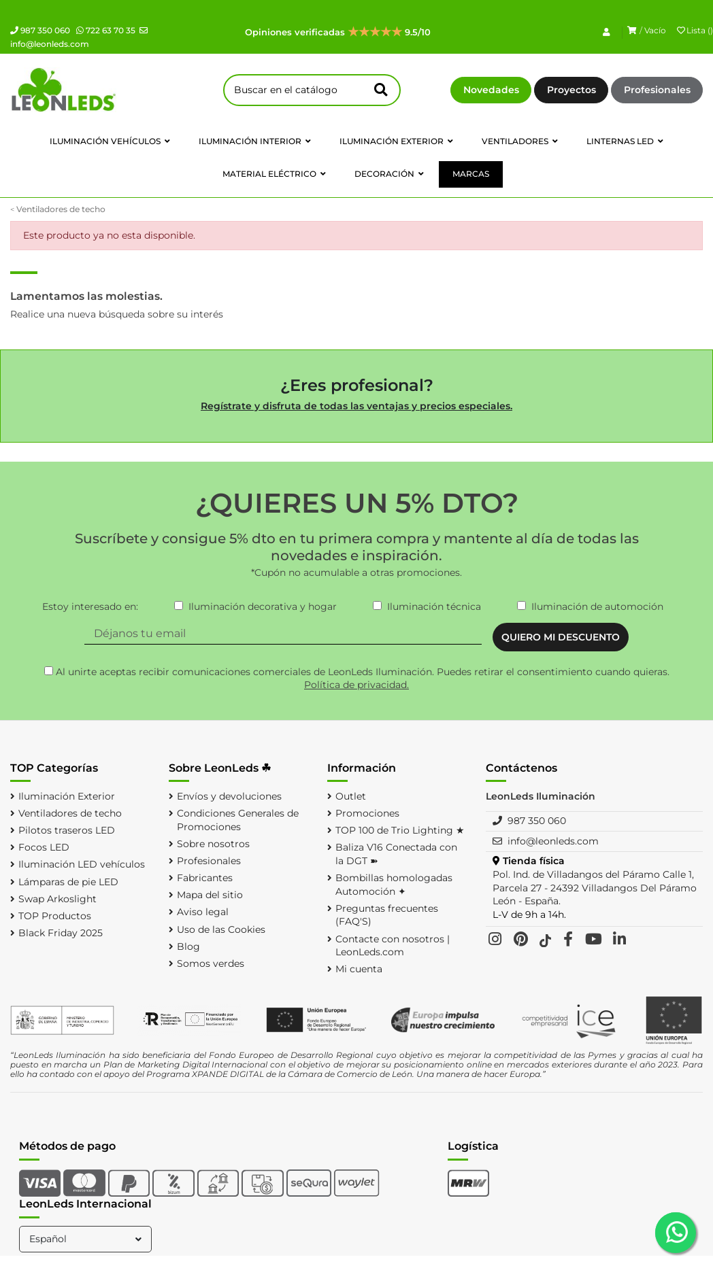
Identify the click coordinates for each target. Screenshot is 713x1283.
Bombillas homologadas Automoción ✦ (393, 884)
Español (86, 1239)
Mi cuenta (358, 969)
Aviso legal (203, 912)
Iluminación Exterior (66, 796)
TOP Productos (54, 916)
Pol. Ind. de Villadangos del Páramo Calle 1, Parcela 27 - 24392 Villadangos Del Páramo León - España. (595, 887)
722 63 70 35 (105, 30)
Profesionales (657, 90)
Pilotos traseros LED (66, 830)
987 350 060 (40, 30)
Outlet (350, 796)
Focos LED (43, 847)
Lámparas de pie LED (68, 882)
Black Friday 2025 (60, 933)
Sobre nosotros (213, 844)
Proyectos (571, 90)
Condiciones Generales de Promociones (238, 820)
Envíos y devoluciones (229, 796)
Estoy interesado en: (90, 606)
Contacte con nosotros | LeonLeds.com (392, 946)
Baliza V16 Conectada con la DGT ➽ (396, 854)
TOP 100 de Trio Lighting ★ (400, 830)
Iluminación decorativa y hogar (262, 606)
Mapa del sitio (210, 895)
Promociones (367, 813)
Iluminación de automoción (597, 606)
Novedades (491, 90)
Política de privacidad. (356, 685)
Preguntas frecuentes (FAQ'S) (386, 915)
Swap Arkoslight (57, 899)
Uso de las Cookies (221, 929)
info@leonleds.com (553, 841)
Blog (188, 946)
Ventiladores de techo (70, 813)
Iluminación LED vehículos (81, 864)
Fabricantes (205, 878)
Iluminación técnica (434, 606)
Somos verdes (210, 963)
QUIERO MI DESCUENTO (560, 637)
